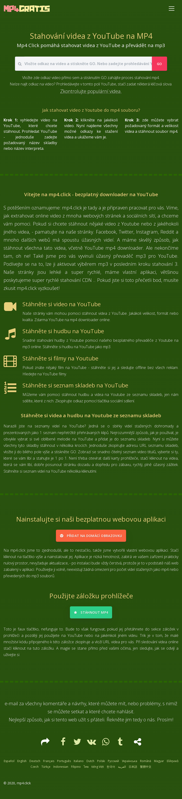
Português (64, 763)
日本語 (133, 769)
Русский (113, 763)
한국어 (111, 769)
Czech (35, 769)
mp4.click (24, 785)
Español (9, 763)
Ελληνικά (172, 763)
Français (48, 763)
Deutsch (34, 763)
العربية (122, 769)
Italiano (79, 763)
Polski (101, 763)
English (22, 763)
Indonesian (60, 769)
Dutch (90, 763)
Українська (129, 763)
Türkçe (45, 769)
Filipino (76, 769)
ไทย (86, 769)
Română (145, 763)
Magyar (159, 763)
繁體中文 (145, 769)
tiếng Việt (97, 769)
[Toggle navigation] (171, 8)
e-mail (11, 705)
